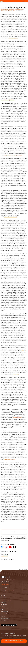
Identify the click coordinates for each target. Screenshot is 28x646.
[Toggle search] (23, 1)
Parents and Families (5, 613)
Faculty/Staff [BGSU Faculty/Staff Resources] (4, 604)
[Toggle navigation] (26, 1)
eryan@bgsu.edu (4, 556)
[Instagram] (6, 547)
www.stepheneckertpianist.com (7, 100)
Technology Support (5, 618)
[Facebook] (2, 547)
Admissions (2, 10)
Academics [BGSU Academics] (3, 593)
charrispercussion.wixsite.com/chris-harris (13, 155)
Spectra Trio (23, 350)
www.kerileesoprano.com (9, 459)
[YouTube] (10, 547)
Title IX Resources (4, 620)
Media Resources (4, 611)
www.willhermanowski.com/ (10, 217)
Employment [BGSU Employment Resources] (3, 602)
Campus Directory (5, 597)
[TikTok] (14, 547)
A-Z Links (3, 595)
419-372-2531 (5, 585)
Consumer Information (5, 600)
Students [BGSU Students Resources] (3, 616)
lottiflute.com (16, 374)
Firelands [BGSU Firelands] (3, 607)
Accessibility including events (7, 590)
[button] (10, 1)
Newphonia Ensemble (17, 417)
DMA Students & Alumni (4, 9)
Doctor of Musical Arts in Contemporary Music (16, 9)
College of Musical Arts (8, 10)
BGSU (14, 10)
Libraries (2, 609)
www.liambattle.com (13, 38)
